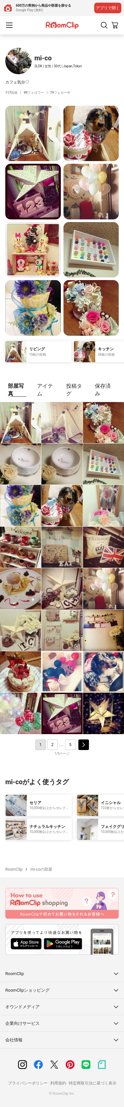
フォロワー (34, 92)
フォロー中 (60, 92)
